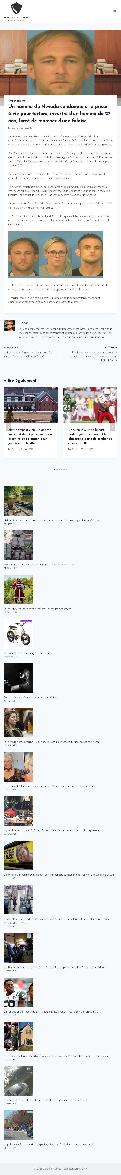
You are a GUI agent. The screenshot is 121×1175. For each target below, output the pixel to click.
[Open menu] (114, 11)
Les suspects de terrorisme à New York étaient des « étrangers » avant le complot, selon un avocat (56, 1055)
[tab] (54, 469)
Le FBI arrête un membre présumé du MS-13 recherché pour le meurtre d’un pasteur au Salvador (55, 967)
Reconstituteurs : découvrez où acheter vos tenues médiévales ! (38, 608)
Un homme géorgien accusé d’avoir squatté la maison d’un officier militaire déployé (31, 351)
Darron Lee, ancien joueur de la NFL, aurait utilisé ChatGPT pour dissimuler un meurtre (51, 1011)
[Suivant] (112, 427)
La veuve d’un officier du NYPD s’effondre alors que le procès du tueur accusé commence (51, 741)
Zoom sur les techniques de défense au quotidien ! (31, 697)
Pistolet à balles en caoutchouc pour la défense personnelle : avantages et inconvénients (51, 520)
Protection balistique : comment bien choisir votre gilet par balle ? (39, 564)
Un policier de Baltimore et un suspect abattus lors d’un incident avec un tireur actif (48, 1144)
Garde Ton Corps (17, 101)
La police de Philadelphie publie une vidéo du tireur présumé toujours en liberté (47, 1100)
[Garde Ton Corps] (17, 11)
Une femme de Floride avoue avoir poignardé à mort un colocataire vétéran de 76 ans (49, 786)
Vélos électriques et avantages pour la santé (27, 653)
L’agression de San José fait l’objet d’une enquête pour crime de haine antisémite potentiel (52, 830)
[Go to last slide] (8, 427)
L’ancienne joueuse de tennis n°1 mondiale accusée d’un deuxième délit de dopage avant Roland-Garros (90, 353)
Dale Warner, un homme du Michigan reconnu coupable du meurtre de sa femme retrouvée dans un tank (59, 874)
